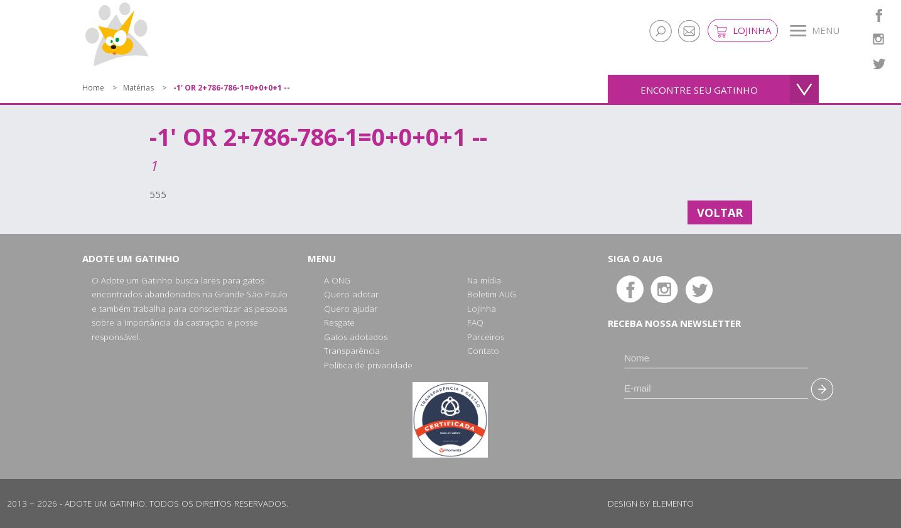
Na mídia (484, 280)
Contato (483, 350)
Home (93, 87)
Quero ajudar (350, 308)
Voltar (720, 212)
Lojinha (743, 31)
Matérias (138, 87)
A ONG (337, 280)
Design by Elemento (651, 503)
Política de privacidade (368, 365)
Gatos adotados (355, 337)
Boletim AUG (491, 294)
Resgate (339, 322)
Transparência (352, 350)
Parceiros (485, 337)
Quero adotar (351, 294)
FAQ (475, 322)
